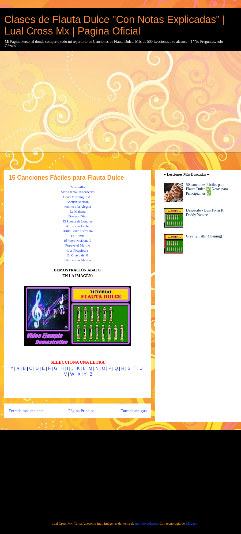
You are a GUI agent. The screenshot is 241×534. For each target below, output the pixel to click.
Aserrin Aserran (78, 202)
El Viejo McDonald (77, 241)
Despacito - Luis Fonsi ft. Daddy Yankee (205, 212)
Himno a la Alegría (77, 207)
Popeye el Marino (77, 245)
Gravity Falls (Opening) (204, 236)
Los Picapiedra (77, 250)
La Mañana (78, 211)
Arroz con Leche (77, 226)
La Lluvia (78, 236)
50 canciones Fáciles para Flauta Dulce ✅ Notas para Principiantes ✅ (207, 189)
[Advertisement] (50, 101)
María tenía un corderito (78, 192)
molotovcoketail (146, 523)
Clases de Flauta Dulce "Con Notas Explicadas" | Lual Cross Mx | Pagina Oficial (114, 25)
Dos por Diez (77, 216)
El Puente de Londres (78, 221)
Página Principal (82, 410)
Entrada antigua (133, 410)
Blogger (191, 523)
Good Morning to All (77, 197)
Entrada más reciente (26, 410)
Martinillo (78, 187)
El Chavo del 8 (77, 255)
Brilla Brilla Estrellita (78, 231)
